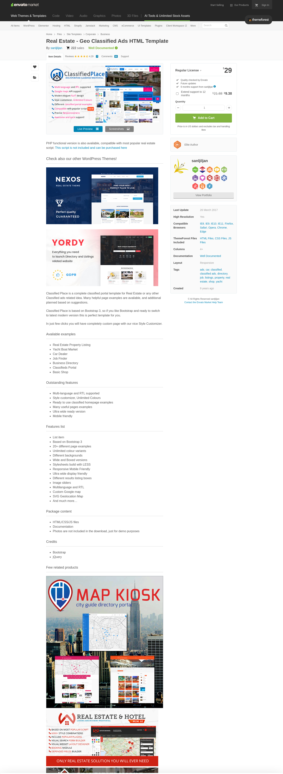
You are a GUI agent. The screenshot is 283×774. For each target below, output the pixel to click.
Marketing (104, 25)
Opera (212, 227)
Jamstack (90, 25)
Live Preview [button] (84, 128)
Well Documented (210, 255)
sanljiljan (56, 48)
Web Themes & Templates (28, 15)
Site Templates (74, 34)
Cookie (35, 769)
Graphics (99, 15)
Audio (83, 15)
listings (209, 277)
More (193, 25)
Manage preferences (251, 763)
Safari (203, 227)
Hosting (56, 25)
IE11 (220, 223)
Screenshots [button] (116, 128)
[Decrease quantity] (178, 108)
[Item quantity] (204, 108)
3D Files (132, 15)
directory (222, 273)
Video (70, 15)
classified (216, 269)
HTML (67, 25)
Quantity (180, 101)
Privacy (52, 769)
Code (56, 15)
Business (105, 34)
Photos (116, 15)
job (202, 277)
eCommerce (128, 25)
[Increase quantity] (229, 108)
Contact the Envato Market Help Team (203, 302)
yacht (219, 281)
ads (202, 269)
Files (59, 34)
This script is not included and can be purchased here (91, 147)
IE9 (207, 223)
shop (211, 281)
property (219, 277)
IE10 (214, 223)
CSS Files (221, 238)
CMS (115, 25)
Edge (203, 231)
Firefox (229, 223)
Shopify (78, 25)
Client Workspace (175, 25)
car (207, 269)
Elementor (43, 25)
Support (125, 56)
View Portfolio (203, 195)
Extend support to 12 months (206, 93)
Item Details (54, 56)
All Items (15, 25)
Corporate (91, 34)
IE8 (202, 223)
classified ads (208, 273)
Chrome (222, 227)
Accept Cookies (196, 763)
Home (49, 34)
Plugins (158, 25)
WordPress (29, 25)
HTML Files (206, 238)
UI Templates (144, 25)
